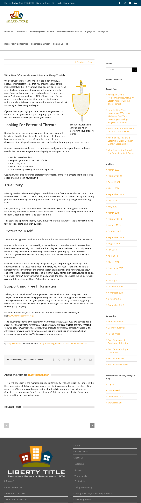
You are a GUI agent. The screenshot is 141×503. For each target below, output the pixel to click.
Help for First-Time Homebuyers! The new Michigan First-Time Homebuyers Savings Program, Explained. (119, 116)
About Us (79, 457)
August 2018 (114, 243)
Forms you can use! (15, 493)
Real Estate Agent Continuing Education (118, 341)
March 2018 (113, 262)
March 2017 (113, 274)
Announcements (116, 321)
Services (79, 470)
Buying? (10, 481)
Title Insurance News (78, 343)
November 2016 (115, 292)
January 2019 (114, 225)
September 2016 (116, 305)
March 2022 (113, 169)
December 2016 (115, 286)
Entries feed (114, 390)
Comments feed (115, 396)
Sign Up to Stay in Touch (64, 2)
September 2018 (116, 237)
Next (90, 62)
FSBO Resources (14, 487)
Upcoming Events (83, 499)
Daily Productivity (47, 343)
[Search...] (119, 69)
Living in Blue (43, 2)
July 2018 (112, 249)
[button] (67, 44)
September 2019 (116, 194)
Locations (79, 463)
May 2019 (112, 206)
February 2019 (115, 219)
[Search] (134, 69)
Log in (111, 384)
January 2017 (114, 280)
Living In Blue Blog (83, 487)
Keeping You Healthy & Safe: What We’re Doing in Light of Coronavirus (120, 140)
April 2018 (113, 255)
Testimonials (81, 476)
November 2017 (115, 268)
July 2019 (112, 200)
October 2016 (114, 298)
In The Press (114, 333)
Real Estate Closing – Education (118, 351)
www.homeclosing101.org (21, 315)
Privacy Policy (81, 451)
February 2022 (115, 175)
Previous (81, 62)
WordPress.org (115, 402)
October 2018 (114, 231)
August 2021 (114, 182)
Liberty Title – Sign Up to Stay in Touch (93, 493)
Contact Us (80, 481)
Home (77, 445)
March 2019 (113, 212)
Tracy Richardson (14, 343)
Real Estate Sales (62, 343)
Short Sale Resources (16, 499)
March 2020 (113, 188)
